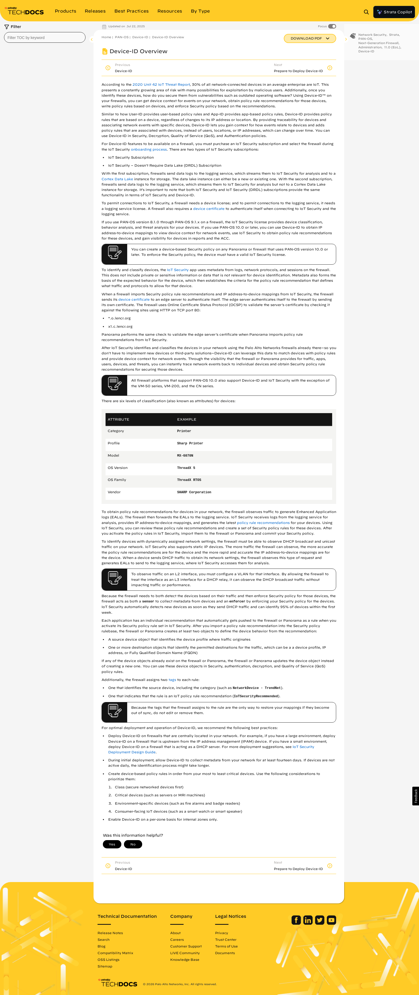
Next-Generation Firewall (378, 45)
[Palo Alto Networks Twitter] (320, 923)
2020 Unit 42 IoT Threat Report (161, 85)
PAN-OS (122, 37)
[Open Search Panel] (368, 12)
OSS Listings (108, 959)
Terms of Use (226, 946)
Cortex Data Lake (117, 179)
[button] (415, 796)
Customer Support (186, 946)
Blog (101, 946)
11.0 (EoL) (392, 49)
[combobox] (45, 37)
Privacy (221, 933)
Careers (177, 939)
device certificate (208, 209)
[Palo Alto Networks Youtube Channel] (331, 923)
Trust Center (225, 939)
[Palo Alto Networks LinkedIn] (308, 923)
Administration (370, 49)
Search (104, 939)
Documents (225, 953)
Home (106, 37)
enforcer (237, 602)
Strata (394, 36)
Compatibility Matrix (115, 953)
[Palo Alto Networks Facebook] (297, 923)
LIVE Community (185, 953)
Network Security (372, 36)
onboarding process (149, 149)
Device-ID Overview (168, 37)
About (175, 933)
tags (172, 680)
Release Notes (110, 933)
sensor (148, 602)
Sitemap (105, 966)
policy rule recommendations (263, 523)
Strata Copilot (394, 12)
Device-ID (140, 37)
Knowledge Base (184, 959)
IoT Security (178, 270)
